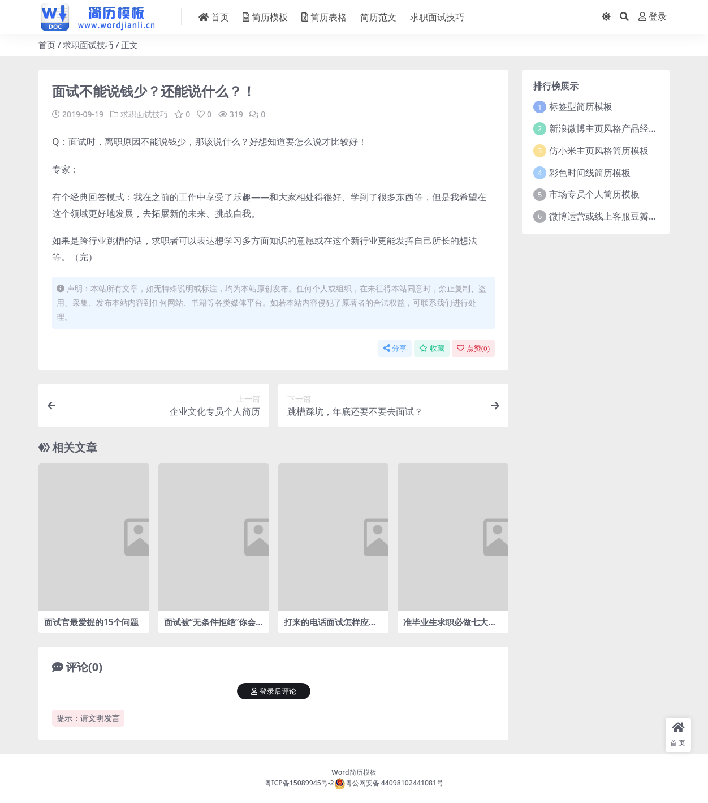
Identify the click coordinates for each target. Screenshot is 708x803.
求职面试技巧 (88, 44)
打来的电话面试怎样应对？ (326, 627)
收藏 (431, 348)
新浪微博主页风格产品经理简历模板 (621, 128)
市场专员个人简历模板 (594, 194)
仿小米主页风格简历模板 (599, 150)
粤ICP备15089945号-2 (299, 783)
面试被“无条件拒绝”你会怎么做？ (210, 627)
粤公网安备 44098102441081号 (388, 783)
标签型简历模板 (580, 106)
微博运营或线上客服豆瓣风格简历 (617, 216)
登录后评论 (273, 691)
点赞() (473, 348)
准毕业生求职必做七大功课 (450, 627)
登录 (652, 17)
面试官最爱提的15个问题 (91, 622)
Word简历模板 (353, 772)
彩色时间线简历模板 (590, 172)
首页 (46, 44)
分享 (395, 348)
